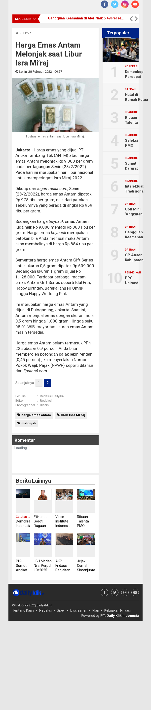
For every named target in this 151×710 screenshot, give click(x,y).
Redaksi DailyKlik (52, 396)
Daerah (130, 89)
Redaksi (46, 400)
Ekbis (27, 33)
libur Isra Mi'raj (73, 415)
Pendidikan (133, 272)
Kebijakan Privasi (117, 610)
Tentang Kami (23, 610)
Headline (131, 112)
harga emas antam (36, 415)
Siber (61, 610)
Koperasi (131, 66)
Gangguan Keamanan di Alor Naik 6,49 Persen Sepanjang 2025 (86, 18)
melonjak (28, 423)
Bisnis (44, 405)
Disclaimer (78, 610)
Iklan (95, 610)
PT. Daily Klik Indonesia (119, 616)
